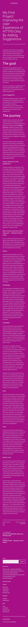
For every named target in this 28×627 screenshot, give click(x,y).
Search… (4, 558)
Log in (4, 606)
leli (4, 525)
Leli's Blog (14, 3)
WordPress (13, 621)
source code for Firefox (8, 158)
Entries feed (5, 607)
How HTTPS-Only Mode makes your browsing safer (14, 574)
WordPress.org (6, 611)
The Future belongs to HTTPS (9, 576)
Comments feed (6, 609)
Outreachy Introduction (7, 578)
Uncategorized (22, 523)
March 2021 (5, 587)
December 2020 (6, 592)
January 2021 (6, 590)
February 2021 (6, 588)
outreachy (23, 522)
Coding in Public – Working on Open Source (12, 569)
